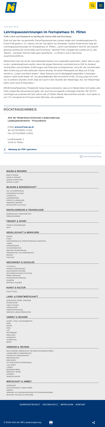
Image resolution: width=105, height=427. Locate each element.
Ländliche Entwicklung (14, 310)
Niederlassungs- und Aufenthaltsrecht (20, 253)
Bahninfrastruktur (13, 358)
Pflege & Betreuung (13, 275)
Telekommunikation (13, 216)
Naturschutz (10, 335)
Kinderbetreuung (12, 246)
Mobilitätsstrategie (13, 369)
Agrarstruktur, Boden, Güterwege (18, 300)
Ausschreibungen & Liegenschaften (19, 388)
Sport (8, 227)
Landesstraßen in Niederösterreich (19, 353)
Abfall (8, 323)
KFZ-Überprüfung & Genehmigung (18, 362)
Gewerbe (9, 390)
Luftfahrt (9, 367)
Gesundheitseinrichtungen (16, 271)
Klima (8, 328)
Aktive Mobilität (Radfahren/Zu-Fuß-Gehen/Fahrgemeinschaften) (30, 351)
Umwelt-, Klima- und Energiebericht (19, 321)
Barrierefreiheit (30, 404)
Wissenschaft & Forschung (16, 205)
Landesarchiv (11, 196)
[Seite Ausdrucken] (51, 423)
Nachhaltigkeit (11, 332)
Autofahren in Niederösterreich (17, 355)
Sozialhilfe (10, 280)
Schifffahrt (10, 374)
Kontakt (80, 404)
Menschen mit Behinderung (16, 250)
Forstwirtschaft (12, 303)
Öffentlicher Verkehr (13, 372)
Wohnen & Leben (12, 182)
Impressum (67, 404)
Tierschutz (10, 257)
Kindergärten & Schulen (15, 193)
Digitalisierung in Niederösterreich (18, 214)
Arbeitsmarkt (11, 385)
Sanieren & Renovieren (14, 180)
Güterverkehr (11, 360)
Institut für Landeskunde (15, 200)
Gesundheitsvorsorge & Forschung (19, 273)
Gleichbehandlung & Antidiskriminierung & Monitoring (26, 241)
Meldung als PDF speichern (20, 149)
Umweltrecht (11, 337)
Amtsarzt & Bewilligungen (15, 269)
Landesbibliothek (12, 198)
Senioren (9, 255)
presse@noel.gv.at (24, 127)
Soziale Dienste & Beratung (16, 278)
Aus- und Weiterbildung (15, 191)
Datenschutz (50, 404)
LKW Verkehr (11, 365)
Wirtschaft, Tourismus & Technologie (19, 395)
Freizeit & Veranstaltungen (16, 225)
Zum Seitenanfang (90, 156)
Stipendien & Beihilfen (14, 202)
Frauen (8, 239)
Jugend (9, 243)
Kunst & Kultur (11, 291)
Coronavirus (10, 266)
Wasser (9, 342)
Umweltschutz (11, 340)
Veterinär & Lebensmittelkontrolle (18, 312)
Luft (7, 330)
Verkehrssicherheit (13, 376)
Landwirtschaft (11, 307)
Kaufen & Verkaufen (13, 177)
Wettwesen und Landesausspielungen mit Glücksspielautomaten (29, 392)
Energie (9, 326)
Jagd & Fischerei (12, 305)
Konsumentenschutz (13, 248)
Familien (9, 236)
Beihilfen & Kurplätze (14, 282)
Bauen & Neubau (12, 175)
